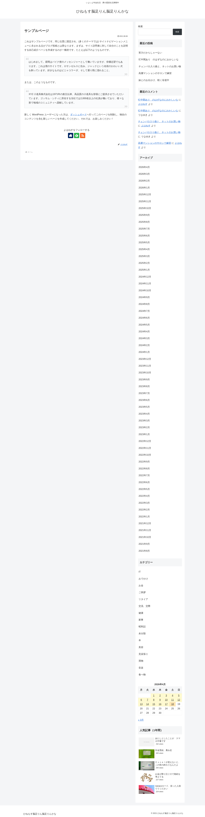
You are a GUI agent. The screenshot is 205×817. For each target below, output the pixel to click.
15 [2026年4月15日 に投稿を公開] (153, 704)
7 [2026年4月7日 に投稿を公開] (147, 700)
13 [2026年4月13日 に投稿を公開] (141, 704)
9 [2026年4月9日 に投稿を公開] (160, 700)
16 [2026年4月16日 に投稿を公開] (160, 704)
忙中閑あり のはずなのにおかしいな (159, 59)
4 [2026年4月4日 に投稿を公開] (172, 695)
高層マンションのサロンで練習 (155, 73)
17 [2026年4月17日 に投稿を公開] (166, 704)
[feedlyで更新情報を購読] (76, 135)
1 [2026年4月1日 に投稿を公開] (153, 695)
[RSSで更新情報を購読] (82, 135)
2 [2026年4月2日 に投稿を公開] (160, 695)
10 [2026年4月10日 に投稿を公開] (166, 700)
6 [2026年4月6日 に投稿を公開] (141, 700)
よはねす (142, 104)
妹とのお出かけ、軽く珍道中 (154, 80)
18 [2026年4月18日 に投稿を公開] (172, 704)
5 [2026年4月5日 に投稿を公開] (179, 695)
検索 (140, 26)
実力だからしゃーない (150, 52)
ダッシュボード (78, 114)
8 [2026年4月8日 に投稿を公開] (153, 700)
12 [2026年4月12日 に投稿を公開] (179, 700)
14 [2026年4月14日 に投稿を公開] (147, 704)
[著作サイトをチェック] (70, 135)
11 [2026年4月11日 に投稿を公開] (172, 700)
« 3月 (141, 720)
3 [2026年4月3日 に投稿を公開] (166, 695)
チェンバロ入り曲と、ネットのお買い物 (160, 66)
